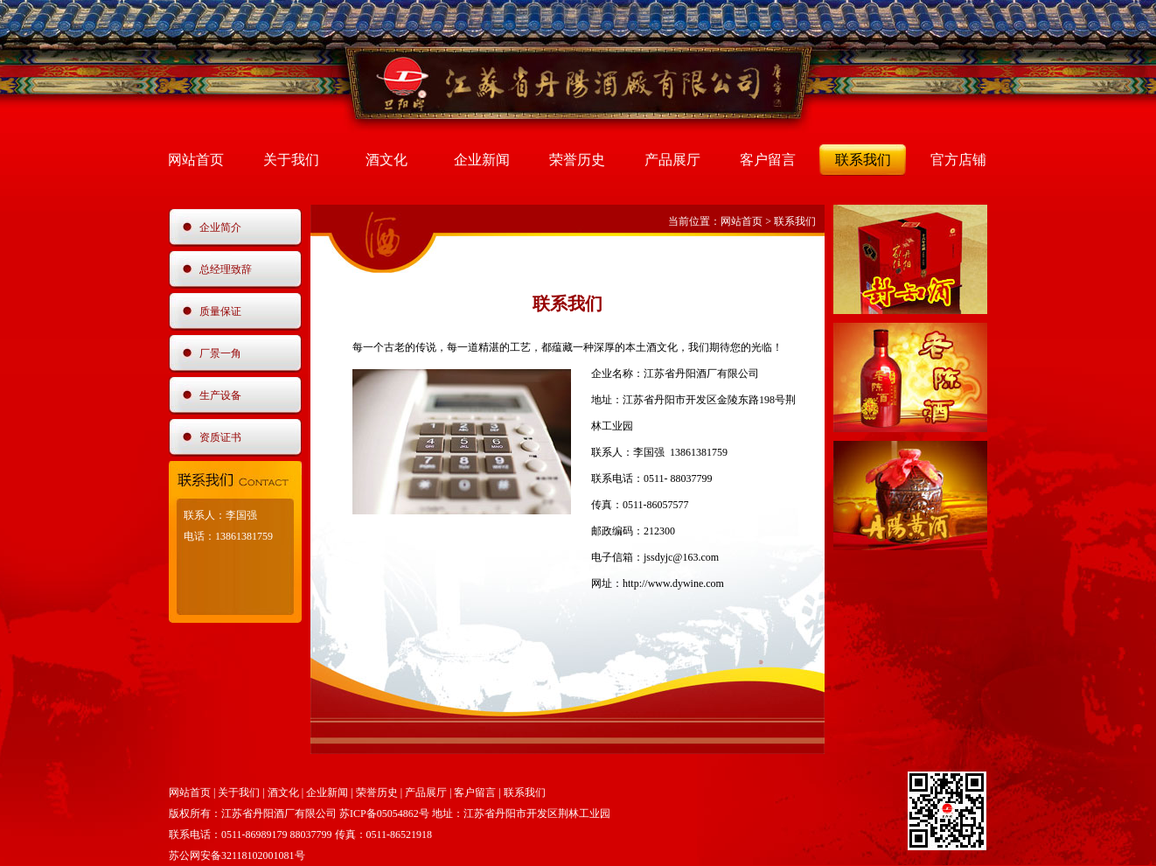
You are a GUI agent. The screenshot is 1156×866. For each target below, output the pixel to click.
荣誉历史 (577, 159)
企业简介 (220, 227)
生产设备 (220, 395)
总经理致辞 (225, 269)
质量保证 (220, 311)
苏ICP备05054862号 (384, 813)
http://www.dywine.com (673, 583)
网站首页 (196, 159)
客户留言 (768, 159)
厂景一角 (220, 353)
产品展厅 (672, 159)
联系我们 (863, 159)
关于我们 (291, 159)
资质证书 (220, 437)
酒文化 (386, 159)
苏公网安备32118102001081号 (237, 855)
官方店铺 (958, 159)
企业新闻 (482, 159)
